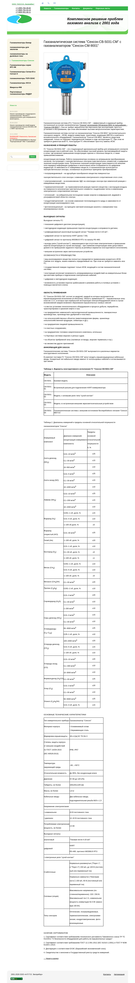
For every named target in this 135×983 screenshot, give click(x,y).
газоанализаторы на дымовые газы (19, 55)
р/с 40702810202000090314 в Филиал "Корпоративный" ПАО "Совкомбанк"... (23, 139)
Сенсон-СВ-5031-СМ (29, 127)
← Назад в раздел (51, 958)
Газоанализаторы (61, 8)
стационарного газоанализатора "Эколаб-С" (23, 114)
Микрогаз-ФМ (16, 87)
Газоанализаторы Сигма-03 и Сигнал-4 (22, 73)
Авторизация (119, 974)
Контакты (76, 8)
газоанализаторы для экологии (19, 48)
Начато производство (17, 114)
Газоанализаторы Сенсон (23, 60)
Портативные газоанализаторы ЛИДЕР (21, 93)
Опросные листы (103, 8)
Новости (47, 8)
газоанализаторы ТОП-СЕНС (22, 78)
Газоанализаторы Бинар (20, 43)
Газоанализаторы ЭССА (20, 83)
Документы (87, 8)
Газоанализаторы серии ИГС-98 (20, 66)
